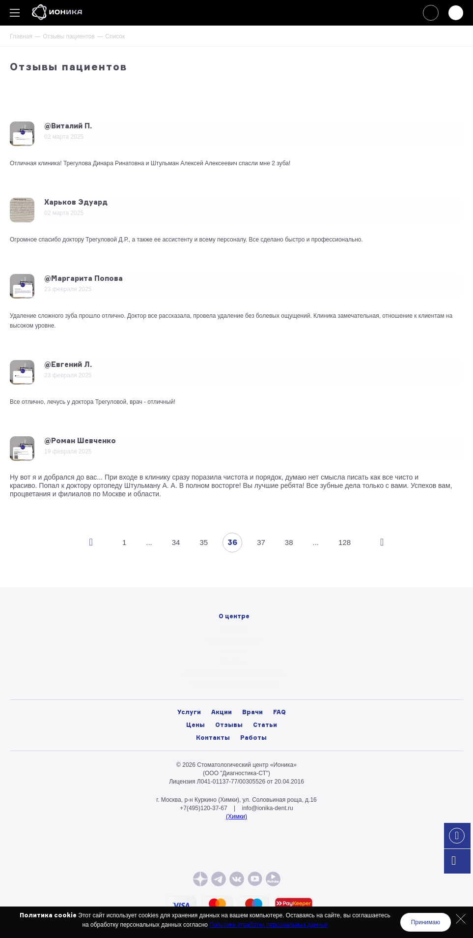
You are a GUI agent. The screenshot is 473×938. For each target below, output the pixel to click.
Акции (221, 712)
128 (344, 542)
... (149, 542)
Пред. (91, 542)
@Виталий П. (68, 126)
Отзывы (229, 724)
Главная (21, 36)
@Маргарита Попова (83, 278)
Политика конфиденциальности (234, 683)
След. (382, 542)
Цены (195, 724)
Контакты (213, 737)
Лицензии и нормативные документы (234, 672)
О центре (234, 629)
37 (261, 542)
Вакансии (234, 662)
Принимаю (425, 922)
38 (289, 542)
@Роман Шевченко (80, 441)
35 (203, 542)
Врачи (252, 712)
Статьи (265, 724)
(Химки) (236, 816)
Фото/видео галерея (234, 640)
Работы (253, 737)
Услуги (189, 712)
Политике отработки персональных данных (268, 924)
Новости (234, 651)
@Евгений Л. (68, 364)
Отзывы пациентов (69, 36)
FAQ (279, 712)
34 (176, 542)
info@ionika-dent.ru (267, 808)
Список (115, 36)
